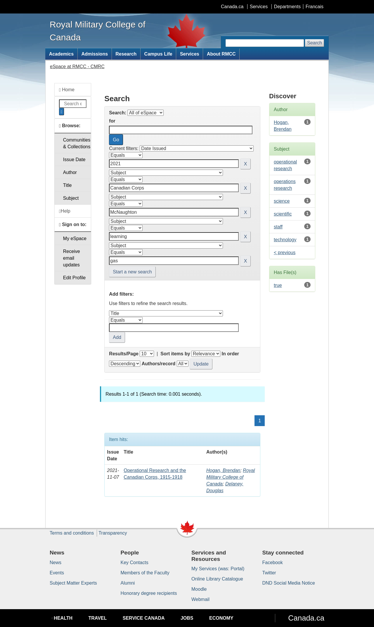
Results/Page (123, 353)
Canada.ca (232, 6)
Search (314, 42)
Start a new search (132, 271)
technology (285, 239)
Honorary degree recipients (149, 593)
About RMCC (221, 53)
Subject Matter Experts (73, 583)
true (278, 285)
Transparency (112, 532)
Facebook (272, 562)
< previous (284, 252)
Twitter (269, 572)
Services (259, 6)
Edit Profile (74, 277)
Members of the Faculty (145, 572)
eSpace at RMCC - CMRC (77, 66)
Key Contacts (134, 562)
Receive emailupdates (71, 258)
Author (70, 172)
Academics (61, 53)
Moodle (199, 589)
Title (67, 185)
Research (125, 53)
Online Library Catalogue (217, 578)
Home (67, 89)
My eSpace (74, 238)
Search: (117, 112)
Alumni (128, 583)
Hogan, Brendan (223, 470)
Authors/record (159, 363)
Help (64, 211)
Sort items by (175, 353)
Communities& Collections (76, 143)
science (282, 201)
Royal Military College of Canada (230, 477)
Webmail (200, 599)
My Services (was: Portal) (217, 568)
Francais (314, 6)
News (55, 562)
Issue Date (74, 159)
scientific (283, 213)
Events (57, 572)
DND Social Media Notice (288, 583)
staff (278, 226)
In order (230, 353)
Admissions (94, 53)
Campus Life (158, 53)
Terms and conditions (72, 532)
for (112, 120)
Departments (287, 6)
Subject (71, 198)
